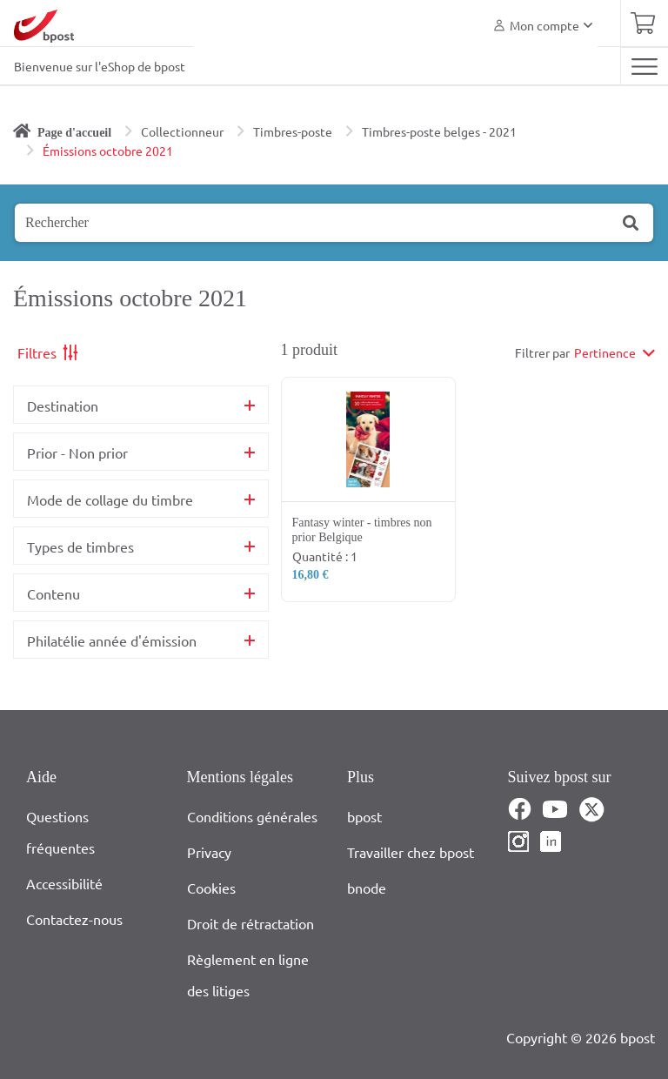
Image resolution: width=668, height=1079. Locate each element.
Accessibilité (64, 883)
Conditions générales (252, 816)
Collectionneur (182, 131)
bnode (366, 887)
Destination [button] (62, 405)
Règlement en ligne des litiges (248, 974)
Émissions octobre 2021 (108, 150)
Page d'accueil (74, 132)
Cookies (211, 887)
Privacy (209, 852)
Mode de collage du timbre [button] (110, 499)
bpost (364, 816)
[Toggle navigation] (644, 66)
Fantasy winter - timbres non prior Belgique (362, 530)
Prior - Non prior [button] (77, 452)
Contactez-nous (74, 919)
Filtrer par (542, 352)
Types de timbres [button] (80, 546)
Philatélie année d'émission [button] (112, 640)
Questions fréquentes (60, 832)
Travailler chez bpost (410, 852)
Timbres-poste (292, 131)
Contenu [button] (53, 593)
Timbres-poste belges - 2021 (439, 131)
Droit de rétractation (250, 923)
